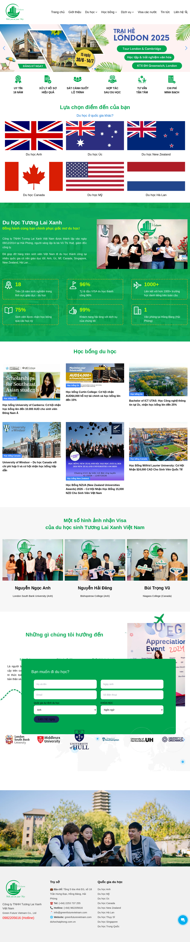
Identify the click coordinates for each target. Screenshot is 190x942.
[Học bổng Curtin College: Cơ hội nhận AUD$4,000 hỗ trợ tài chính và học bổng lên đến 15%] (95, 375)
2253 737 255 (73, 903)
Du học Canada (106, 903)
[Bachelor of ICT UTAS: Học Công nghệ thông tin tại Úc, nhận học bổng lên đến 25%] (158, 379)
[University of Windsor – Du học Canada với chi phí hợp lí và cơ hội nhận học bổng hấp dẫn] (31, 440)
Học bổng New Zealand (78, 478)
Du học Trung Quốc (108, 926)
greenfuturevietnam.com (78, 917)
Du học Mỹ (104, 893)
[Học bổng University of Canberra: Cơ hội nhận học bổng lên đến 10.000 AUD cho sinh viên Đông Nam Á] (31, 381)
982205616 (76, 907)
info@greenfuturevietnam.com (70, 912)
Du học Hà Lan (106, 912)
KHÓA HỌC (107, 703)
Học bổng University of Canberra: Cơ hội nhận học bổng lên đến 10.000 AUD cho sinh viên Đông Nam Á (31, 409)
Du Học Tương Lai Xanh (158, 881)
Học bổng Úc (10, 398)
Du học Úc (103, 898)
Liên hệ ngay (46, 719)
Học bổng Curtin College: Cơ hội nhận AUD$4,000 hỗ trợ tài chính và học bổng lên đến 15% (93, 396)
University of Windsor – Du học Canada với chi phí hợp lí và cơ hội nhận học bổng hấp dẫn (29, 466)
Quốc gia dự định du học (46, 703)
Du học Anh (104, 889)
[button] (186, 48)
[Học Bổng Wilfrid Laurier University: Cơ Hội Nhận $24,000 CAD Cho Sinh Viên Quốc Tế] (158, 441)
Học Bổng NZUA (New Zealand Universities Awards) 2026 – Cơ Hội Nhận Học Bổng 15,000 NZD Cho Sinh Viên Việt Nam (95, 489)
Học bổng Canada (12, 456)
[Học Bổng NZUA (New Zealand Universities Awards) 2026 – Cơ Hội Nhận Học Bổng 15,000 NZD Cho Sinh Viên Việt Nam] (95, 451)
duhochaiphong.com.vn (63, 921)
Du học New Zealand (109, 907)
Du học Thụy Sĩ (106, 917)
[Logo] (14, 12)
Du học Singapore (108, 921)
